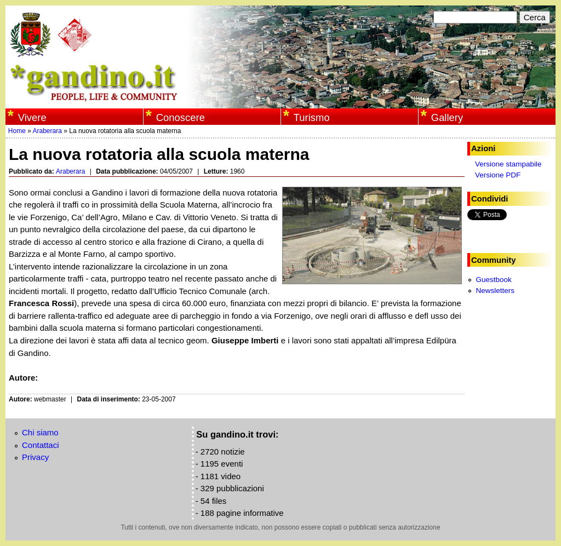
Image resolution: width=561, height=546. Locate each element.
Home (17, 131)
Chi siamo (40, 432)
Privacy (35, 457)
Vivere (32, 117)
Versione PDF (497, 175)
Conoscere (180, 117)
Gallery (447, 117)
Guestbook (493, 279)
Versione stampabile (508, 164)
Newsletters (495, 290)
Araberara (47, 131)
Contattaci (40, 445)
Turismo (312, 117)
